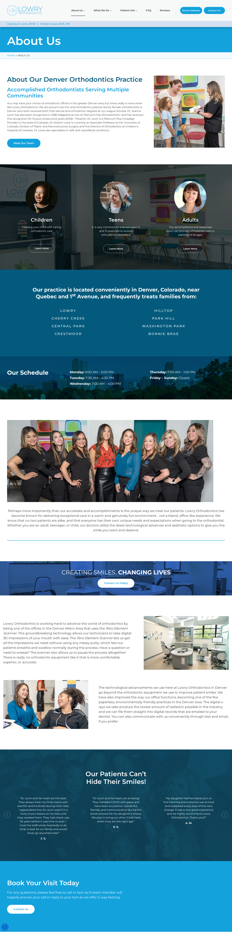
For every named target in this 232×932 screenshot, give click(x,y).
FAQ (148, 10)
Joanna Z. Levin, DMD (21, 23)
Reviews (165, 10)
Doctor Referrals (191, 10)
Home (11, 55)
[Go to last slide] (7, 814)
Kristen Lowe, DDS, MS (55, 23)
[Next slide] (225, 814)
